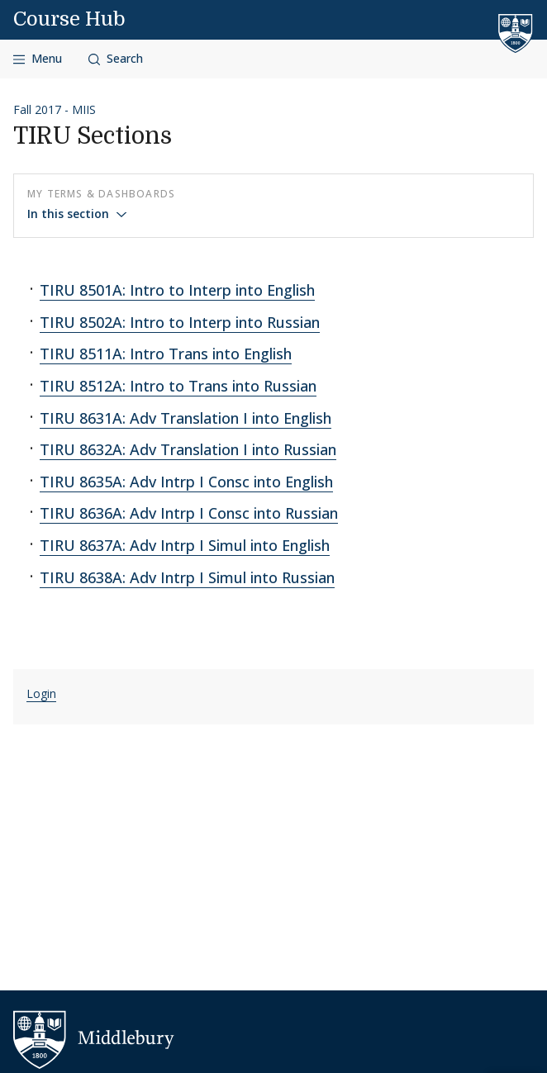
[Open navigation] (37, 59)
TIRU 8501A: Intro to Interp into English (177, 290)
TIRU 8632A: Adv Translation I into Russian (188, 449)
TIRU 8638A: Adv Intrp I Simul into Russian (187, 577)
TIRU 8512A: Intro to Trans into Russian (178, 386)
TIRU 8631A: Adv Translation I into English (185, 418)
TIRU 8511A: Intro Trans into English (166, 353)
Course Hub (69, 19)
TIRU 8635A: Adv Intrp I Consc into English (186, 481)
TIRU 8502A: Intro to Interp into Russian (180, 322)
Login (41, 693)
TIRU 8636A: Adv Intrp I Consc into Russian (189, 513)
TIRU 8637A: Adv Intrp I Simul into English (185, 545)
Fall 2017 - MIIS (54, 109)
